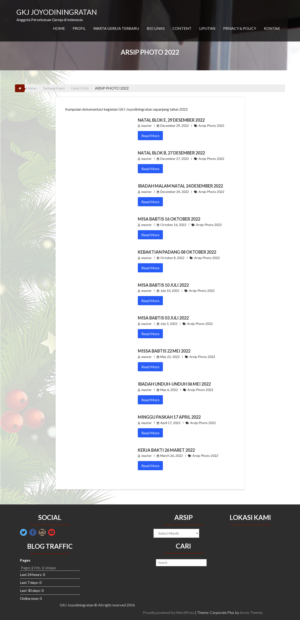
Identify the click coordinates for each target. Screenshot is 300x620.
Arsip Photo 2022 (211, 126)
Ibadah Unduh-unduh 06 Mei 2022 (174, 384)
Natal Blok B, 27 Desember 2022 (171, 152)
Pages (26, 567)
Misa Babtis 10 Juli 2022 (163, 285)
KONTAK (272, 28)
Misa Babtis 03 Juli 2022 (163, 317)
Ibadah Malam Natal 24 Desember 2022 (180, 185)
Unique (50, 567)
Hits (37, 567)
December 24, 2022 (174, 192)
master (146, 126)
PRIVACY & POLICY (239, 28)
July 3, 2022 (168, 324)
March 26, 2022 (171, 456)
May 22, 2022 (170, 357)
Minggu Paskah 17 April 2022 (169, 417)
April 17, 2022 (170, 423)
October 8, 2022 (172, 258)
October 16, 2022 (173, 225)
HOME (59, 28)
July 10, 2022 (169, 291)
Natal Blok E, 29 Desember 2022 (171, 120)
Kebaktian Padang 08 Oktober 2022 (177, 252)
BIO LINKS (156, 28)
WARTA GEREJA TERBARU (116, 28)
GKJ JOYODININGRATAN (56, 12)
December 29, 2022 (174, 126)
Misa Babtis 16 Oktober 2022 (169, 219)
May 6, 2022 (169, 390)
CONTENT (181, 28)
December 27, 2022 (174, 159)
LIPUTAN (207, 28)
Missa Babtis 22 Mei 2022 (164, 350)
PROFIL (79, 28)
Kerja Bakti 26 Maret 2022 (166, 450)
